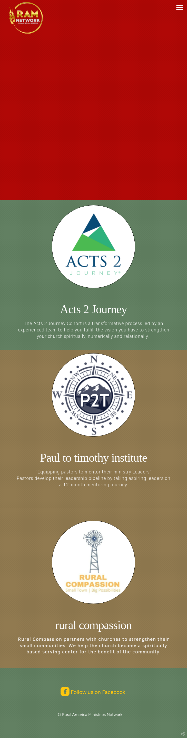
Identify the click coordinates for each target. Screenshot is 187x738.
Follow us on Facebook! (98, 692)
